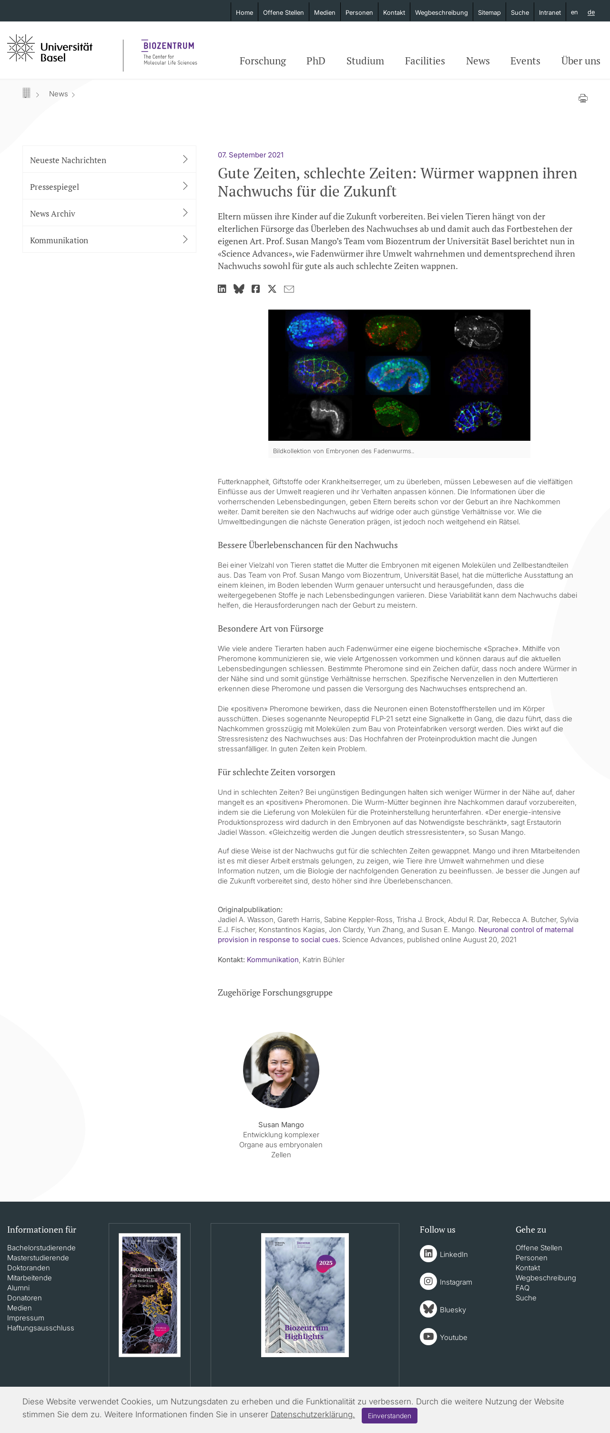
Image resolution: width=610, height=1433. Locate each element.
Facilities (425, 60)
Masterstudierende (38, 1257)
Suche (520, 12)
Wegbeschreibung (441, 12)
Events (525, 60)
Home (244, 12)
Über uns (580, 60)
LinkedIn (454, 1254)
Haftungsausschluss (40, 1327)
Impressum (25, 1317)
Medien (325, 12)
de (591, 12)
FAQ (522, 1287)
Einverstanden (389, 1416)
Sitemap (489, 12)
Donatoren (24, 1297)
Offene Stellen (283, 12)
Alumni (18, 1287)
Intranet (550, 12)
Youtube (454, 1337)
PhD (315, 60)
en (574, 12)
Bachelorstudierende (41, 1247)
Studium (365, 60)
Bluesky (453, 1309)
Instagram (456, 1282)
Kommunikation (273, 959)
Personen (359, 12)
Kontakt (394, 12)
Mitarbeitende (29, 1277)
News (478, 60)
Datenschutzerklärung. (313, 1414)
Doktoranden (28, 1267)
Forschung (263, 60)
